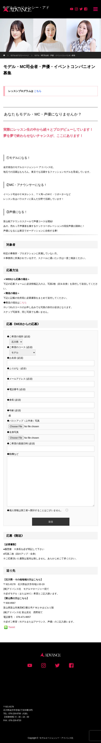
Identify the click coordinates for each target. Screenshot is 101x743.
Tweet (11, 627)
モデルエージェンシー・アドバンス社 (56, 738)
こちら (37, 91)
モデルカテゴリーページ (19, 55)
